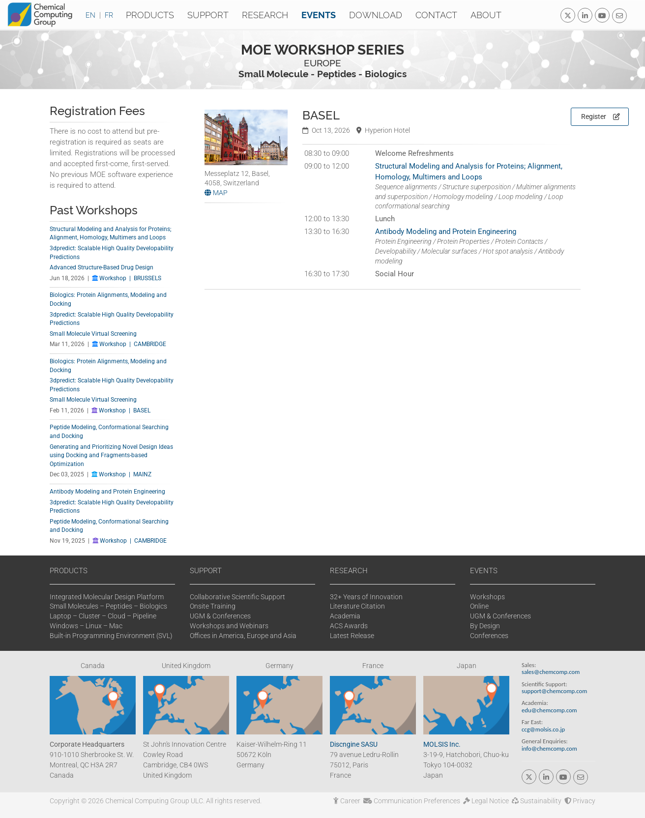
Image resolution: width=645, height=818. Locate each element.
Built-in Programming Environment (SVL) (111, 636)
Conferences (489, 636)
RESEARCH (349, 570)
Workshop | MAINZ (121, 474)
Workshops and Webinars (229, 626)
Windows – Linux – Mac (86, 626)
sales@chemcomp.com (551, 671)
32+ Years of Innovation (366, 597)
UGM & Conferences (220, 616)
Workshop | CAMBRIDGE (129, 344)
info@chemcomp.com (549, 748)
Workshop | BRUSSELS (126, 278)
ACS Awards (349, 626)
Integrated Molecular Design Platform (107, 597)
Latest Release (352, 636)
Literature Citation (357, 606)
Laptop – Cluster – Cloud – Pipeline (103, 616)
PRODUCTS (69, 570)
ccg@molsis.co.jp (543, 729)
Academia (345, 616)
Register (600, 116)
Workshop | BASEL (120, 410)
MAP (216, 193)
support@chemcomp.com (554, 691)
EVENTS (484, 570)
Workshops (487, 597)
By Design (485, 626)
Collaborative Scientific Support (237, 597)
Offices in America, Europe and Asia (243, 636)
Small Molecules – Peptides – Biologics (108, 606)
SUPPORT (206, 570)
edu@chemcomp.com (549, 710)
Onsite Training (212, 606)
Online (479, 606)
